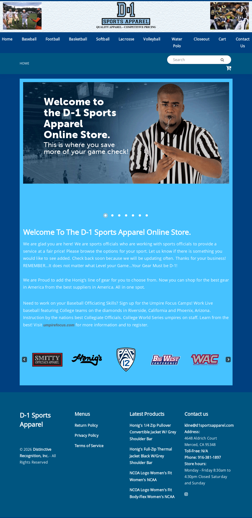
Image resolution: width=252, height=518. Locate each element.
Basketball (78, 39)
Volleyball (151, 39)
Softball (102, 39)
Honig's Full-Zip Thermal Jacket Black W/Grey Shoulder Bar (151, 456)
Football (53, 39)
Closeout (201, 39)
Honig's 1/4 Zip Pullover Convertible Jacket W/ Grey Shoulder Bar (153, 433)
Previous (24, 360)
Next (228, 360)
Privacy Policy (86, 436)
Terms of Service (89, 446)
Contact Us (242, 43)
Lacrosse (126, 39)
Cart (222, 39)
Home (7, 39)
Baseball (29, 39)
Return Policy (86, 426)
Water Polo (177, 43)
